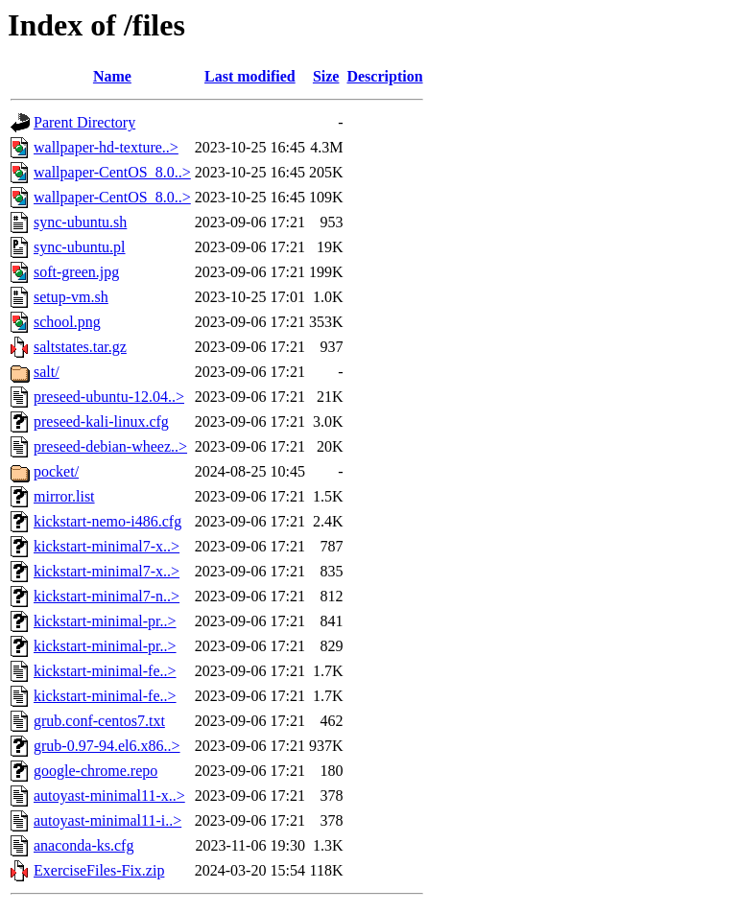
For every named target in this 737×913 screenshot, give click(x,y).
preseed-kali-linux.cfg (101, 421)
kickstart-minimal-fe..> (105, 671)
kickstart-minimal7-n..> (106, 596)
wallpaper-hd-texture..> (106, 147)
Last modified (250, 76)
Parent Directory (84, 122)
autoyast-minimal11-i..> (107, 820)
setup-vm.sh (71, 297)
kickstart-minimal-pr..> (105, 621)
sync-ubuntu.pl (80, 247)
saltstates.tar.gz (80, 347)
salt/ (46, 371)
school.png (67, 322)
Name (112, 76)
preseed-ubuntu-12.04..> (109, 396)
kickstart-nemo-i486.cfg (107, 521)
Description (384, 76)
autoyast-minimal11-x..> (109, 795)
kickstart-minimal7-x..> (106, 546)
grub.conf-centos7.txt (99, 721)
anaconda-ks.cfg (83, 845)
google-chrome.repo (95, 770)
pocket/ (56, 471)
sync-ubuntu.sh (80, 222)
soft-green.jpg (76, 272)
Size (326, 76)
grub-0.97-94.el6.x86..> (107, 745)
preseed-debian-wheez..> (110, 446)
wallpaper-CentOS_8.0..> (112, 172)
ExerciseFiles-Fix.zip (99, 870)
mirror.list (64, 496)
